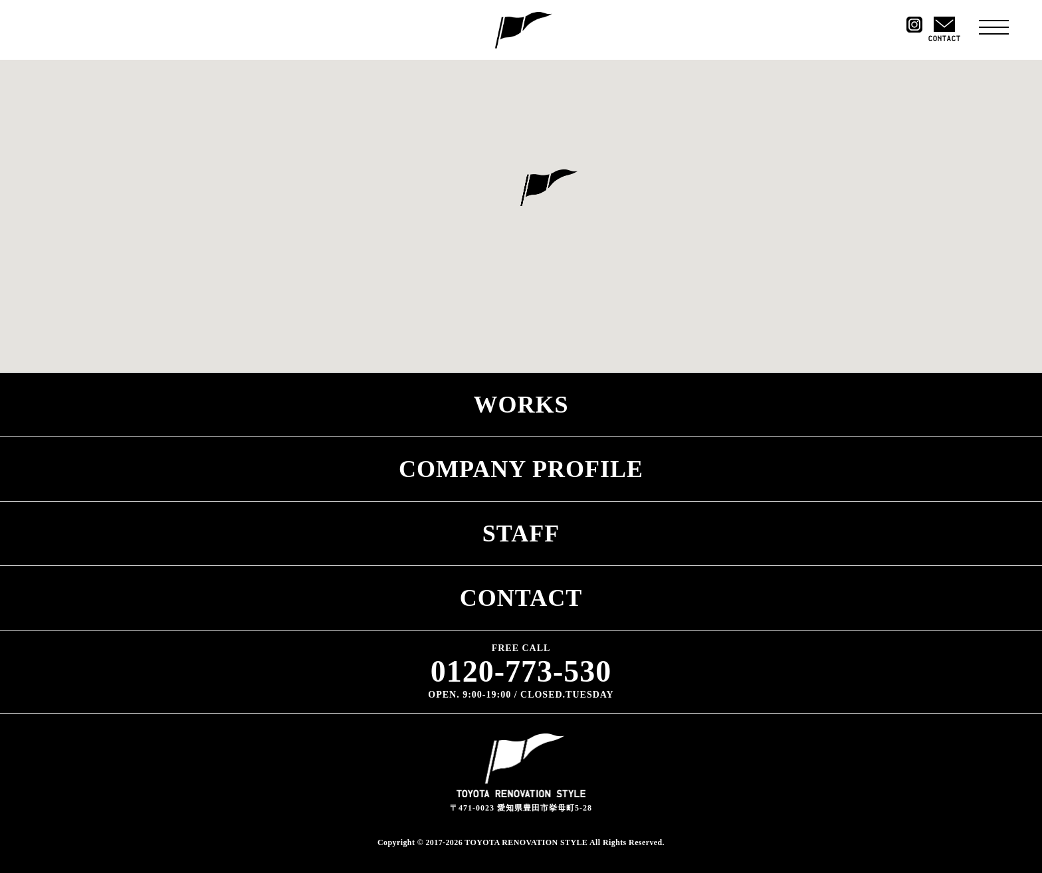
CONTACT (521, 598)
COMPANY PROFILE (521, 469)
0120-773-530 (521, 671)
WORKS (520, 404)
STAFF (521, 533)
